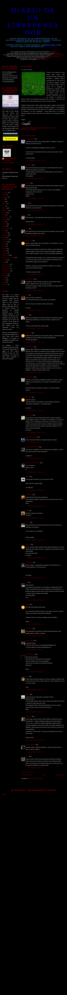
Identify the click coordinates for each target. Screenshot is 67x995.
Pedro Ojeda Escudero (31, 437)
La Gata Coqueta (30, 139)
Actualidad (5, 192)
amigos (4, 194)
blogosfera (5, 197)
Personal (4, 242)
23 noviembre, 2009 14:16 (35, 274)
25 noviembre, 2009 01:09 (35, 740)
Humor (4, 226)
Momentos (5, 235)
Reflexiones (32, 129)
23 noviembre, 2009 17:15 (35, 372)
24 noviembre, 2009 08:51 (35, 690)
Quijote (4, 251)
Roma (3, 262)
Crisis (3, 206)
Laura (27, 228)
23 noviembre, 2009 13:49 (35, 210)
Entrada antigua (61, 775)
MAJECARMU (30, 377)
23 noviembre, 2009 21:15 (35, 540)
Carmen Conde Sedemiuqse (33, 462)
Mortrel (28, 604)
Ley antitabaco (6, 228)
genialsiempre (29, 562)
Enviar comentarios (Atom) (35, 778)
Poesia (4, 246)
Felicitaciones (5, 217)
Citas (3, 201)
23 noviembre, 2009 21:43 (35, 636)
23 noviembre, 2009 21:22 (35, 558)
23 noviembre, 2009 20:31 (35, 518)
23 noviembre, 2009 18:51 (35, 442)
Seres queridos (6, 271)
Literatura (4, 233)
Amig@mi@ (29, 494)
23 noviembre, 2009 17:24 (35, 392)
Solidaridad (5, 273)
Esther (27, 676)
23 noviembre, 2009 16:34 (35, 310)
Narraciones (5, 239)
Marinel (28, 694)
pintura (4, 244)
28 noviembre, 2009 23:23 (35, 768)
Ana (27, 215)
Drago (27, 510)
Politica (4, 248)
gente (3, 221)
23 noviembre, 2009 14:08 (35, 224)
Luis (27, 582)
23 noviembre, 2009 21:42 (35, 624)
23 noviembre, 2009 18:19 (35, 432)
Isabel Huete (29, 165)
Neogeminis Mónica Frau (32, 447)
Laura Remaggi (30, 640)
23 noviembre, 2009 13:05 (35, 160)
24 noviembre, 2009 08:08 (35, 672)
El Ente (28, 476)
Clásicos (4, 203)
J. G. (27, 203)
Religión (4, 259)
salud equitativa (30, 346)
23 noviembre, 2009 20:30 (35, 490)
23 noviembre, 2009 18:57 (35, 458)
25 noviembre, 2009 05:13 (35, 752)
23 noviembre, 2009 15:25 (35, 290)
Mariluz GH (29, 716)
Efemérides (5, 210)
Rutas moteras (6, 264)
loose (27, 295)
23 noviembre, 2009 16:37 (35, 328)
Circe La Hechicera (31, 744)
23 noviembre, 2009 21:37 (35, 578)
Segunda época (6, 268)
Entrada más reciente (26, 775)
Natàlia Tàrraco (30, 279)
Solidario (4, 275)
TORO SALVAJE (30, 654)
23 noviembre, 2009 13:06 (35, 178)
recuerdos (4, 253)
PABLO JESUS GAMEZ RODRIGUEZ (10, 159)
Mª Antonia (29, 397)
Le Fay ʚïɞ (29, 333)
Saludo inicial (5, 266)
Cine (3, 199)
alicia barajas (29, 628)
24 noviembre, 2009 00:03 (35, 649)
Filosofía (4, 219)
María (27, 315)
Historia (4, 224)
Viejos (4, 282)
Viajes (4, 277)
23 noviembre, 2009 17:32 (35, 410)
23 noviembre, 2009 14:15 (35, 236)
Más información (10, 138)
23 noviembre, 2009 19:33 (35, 472)
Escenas (4, 212)
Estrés (3, 215)
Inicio (44, 775)
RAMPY (28, 183)
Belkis (27, 756)
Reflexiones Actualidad (8, 257)
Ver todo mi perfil (8, 162)
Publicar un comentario (27, 772)
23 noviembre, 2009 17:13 (35, 342)
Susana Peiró (29, 240)
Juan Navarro (29, 415)
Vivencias (4, 284)
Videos (4, 280)
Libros (4, 230)
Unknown (28, 544)
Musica (4, 237)
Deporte (4, 208)
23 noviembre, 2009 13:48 (35, 198)
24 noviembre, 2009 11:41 (35, 712)
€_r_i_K (28, 522)
